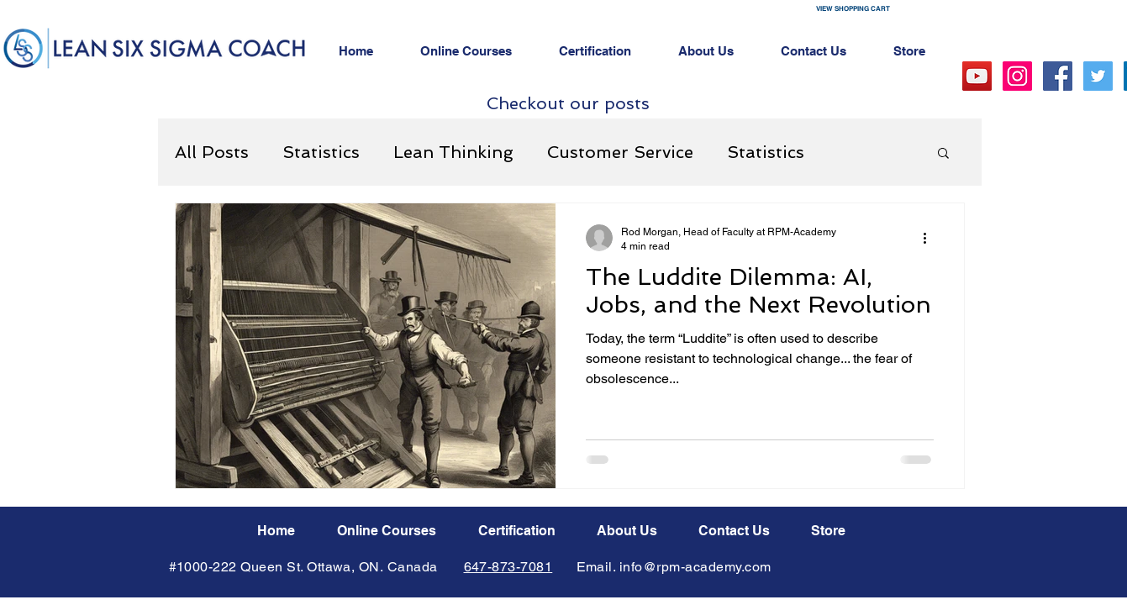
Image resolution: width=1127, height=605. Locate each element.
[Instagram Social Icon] (1017, 76)
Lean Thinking (453, 152)
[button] (884, 9)
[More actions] (931, 238)
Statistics (321, 152)
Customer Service (620, 152)
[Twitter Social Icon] (1098, 76)
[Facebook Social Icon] (1057, 76)
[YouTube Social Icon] (977, 76)
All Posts (212, 152)
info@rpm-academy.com (695, 567)
